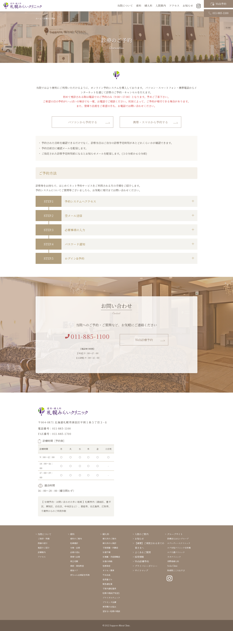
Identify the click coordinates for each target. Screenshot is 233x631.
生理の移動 (107, 561)
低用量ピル (107, 579)
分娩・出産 (75, 547)
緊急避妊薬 (107, 584)
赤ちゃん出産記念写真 (80, 574)
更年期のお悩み (109, 606)
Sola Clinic (172, 565)
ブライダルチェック (111, 597)
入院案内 (160, 5)
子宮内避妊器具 (109, 588)
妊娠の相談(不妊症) (111, 593)
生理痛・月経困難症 (111, 556)
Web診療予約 (144, 340)
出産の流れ (75, 552)
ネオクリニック (174, 556)
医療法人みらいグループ (178, 538)
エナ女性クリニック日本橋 (179, 547)
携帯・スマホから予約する (150, 122)
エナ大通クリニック (176, 552)
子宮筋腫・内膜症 (110, 547)
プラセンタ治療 (109, 602)
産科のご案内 (76, 538)
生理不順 (106, 552)
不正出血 (106, 574)
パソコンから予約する (82, 122)
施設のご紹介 (44, 547)
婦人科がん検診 (109, 543)
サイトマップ (141, 570)
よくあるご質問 (143, 552)
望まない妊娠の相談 (111, 611)
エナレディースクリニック (178, 543)
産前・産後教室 (77, 565)
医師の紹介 (43, 543)
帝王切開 (74, 561)
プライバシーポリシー (146, 565)
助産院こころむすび (176, 570)
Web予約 (218, 3)
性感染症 (106, 565)
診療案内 (42, 552)
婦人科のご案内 (109, 538)
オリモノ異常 (108, 570)
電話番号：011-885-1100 (54, 428)
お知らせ (139, 538)
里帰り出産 (75, 556)
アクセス (174, 5)
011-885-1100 (218, 9)
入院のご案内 (141, 534)
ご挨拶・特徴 (44, 538)
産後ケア (74, 570)
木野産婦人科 (173, 561)
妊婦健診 (74, 543)
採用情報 (139, 556)
